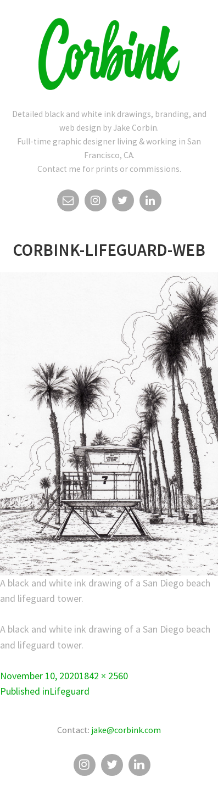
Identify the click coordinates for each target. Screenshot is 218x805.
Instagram (96, 203)
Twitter (123, 203)
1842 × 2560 (103, 675)
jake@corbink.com (126, 729)
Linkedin (150, 203)
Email (68, 203)
